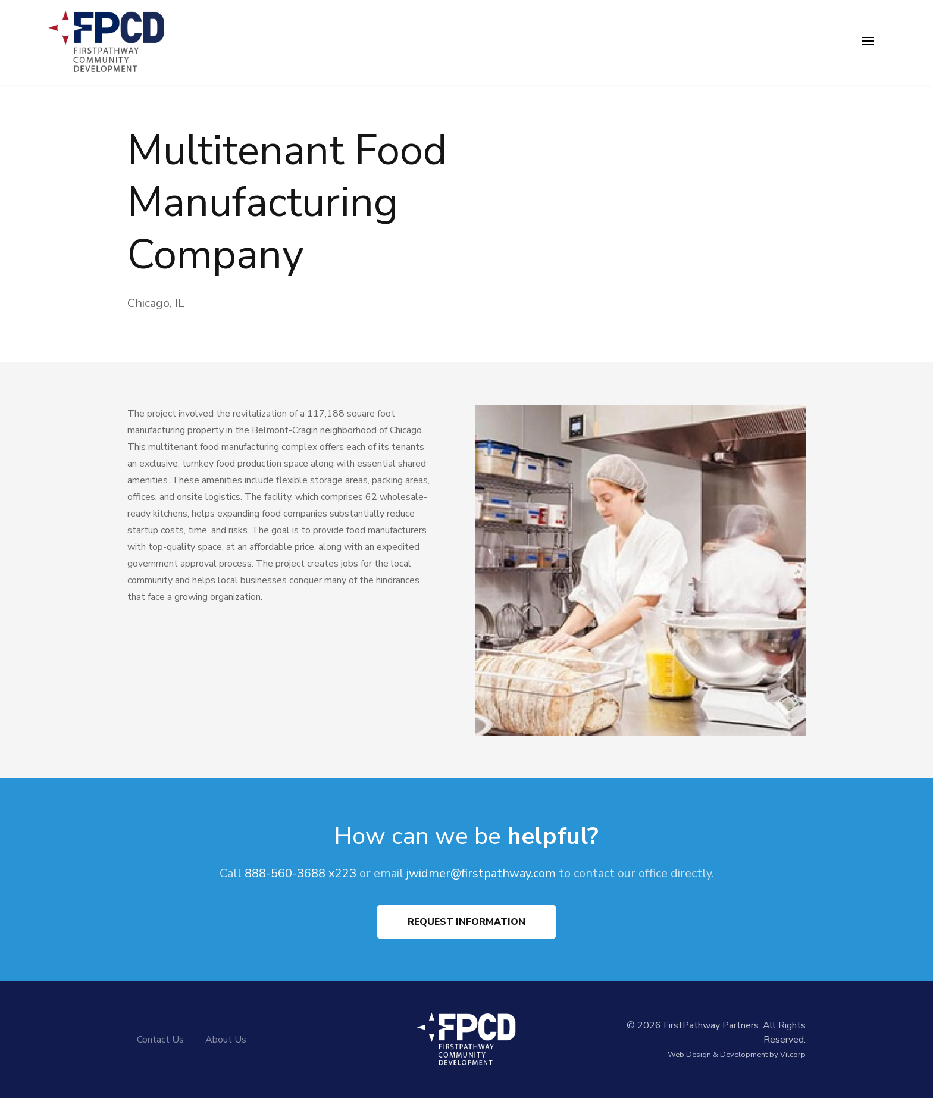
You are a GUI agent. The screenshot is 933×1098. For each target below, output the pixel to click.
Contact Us (160, 1039)
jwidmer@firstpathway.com (481, 873)
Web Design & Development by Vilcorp (737, 1054)
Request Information (466, 921)
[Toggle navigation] (868, 42)
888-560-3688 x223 (300, 873)
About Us (225, 1039)
